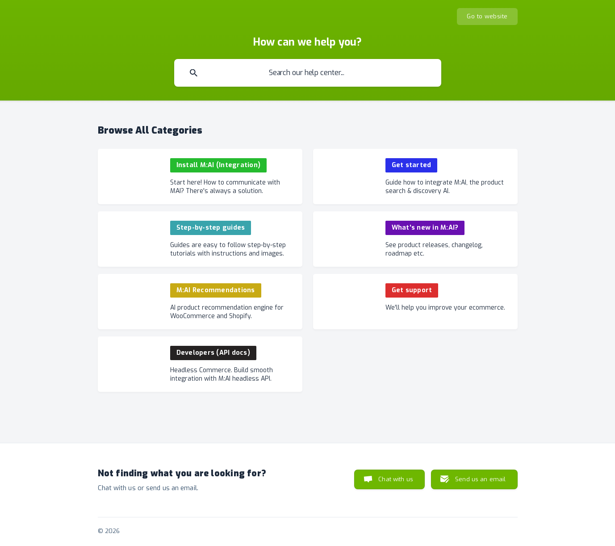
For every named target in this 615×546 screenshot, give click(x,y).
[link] (200, 176)
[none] (487, 16)
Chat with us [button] (395, 479)
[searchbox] (307, 73)
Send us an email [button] (480, 479)
